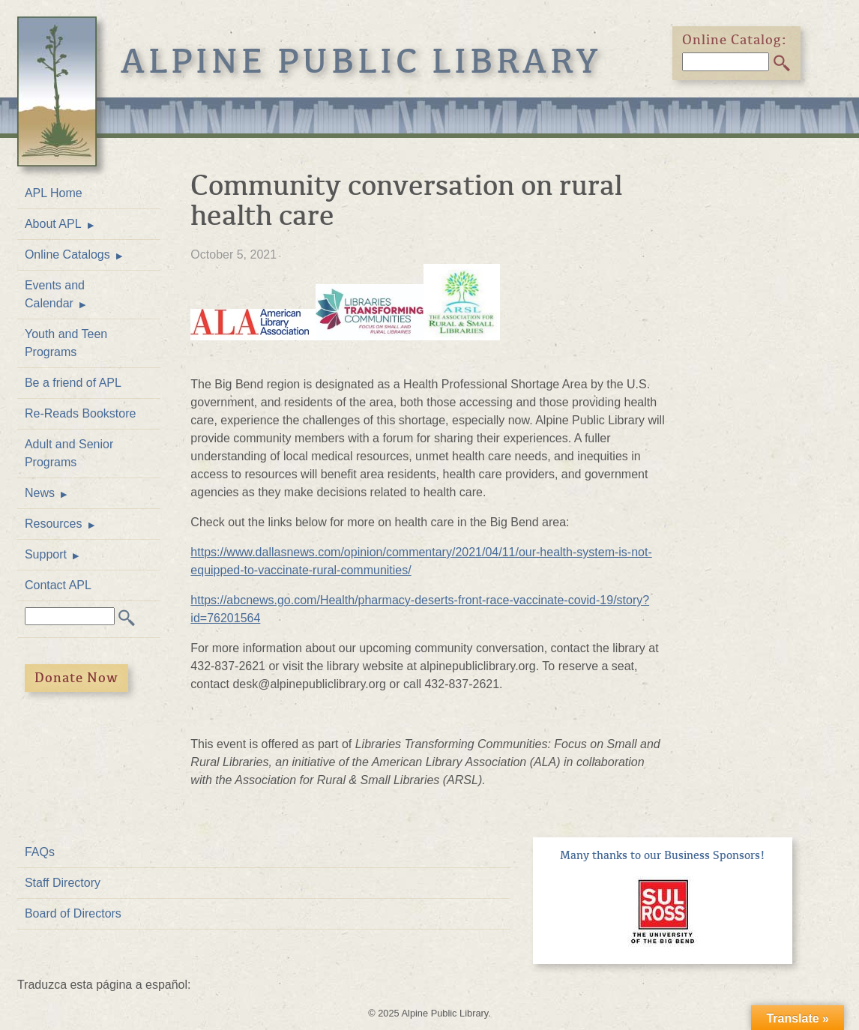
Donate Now (76, 678)
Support (46, 554)
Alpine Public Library (361, 61)
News (40, 493)
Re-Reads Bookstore (80, 413)
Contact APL (58, 585)
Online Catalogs (67, 254)
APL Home (53, 193)
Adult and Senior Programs (69, 453)
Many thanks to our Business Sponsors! (662, 855)
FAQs (40, 852)
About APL (53, 223)
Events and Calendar (55, 294)
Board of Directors (73, 913)
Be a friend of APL (73, 382)
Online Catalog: (734, 40)
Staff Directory (62, 882)
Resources (53, 523)
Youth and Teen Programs (66, 343)
